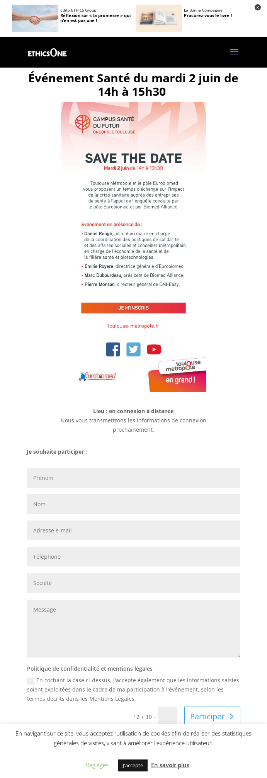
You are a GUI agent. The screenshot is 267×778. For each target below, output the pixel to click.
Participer (207, 716)
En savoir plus (170, 765)
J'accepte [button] (133, 765)
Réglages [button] (97, 765)
